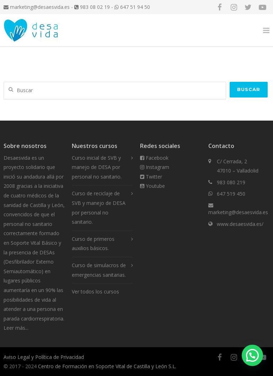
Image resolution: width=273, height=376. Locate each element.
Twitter (151, 176)
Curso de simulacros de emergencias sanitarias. (99, 270)
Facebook (154, 157)
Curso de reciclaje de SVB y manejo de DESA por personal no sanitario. (98, 207)
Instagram (154, 167)
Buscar (248, 89)
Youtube (152, 185)
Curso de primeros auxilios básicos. (93, 243)
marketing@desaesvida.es (37, 7)
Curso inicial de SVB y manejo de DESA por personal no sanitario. (97, 167)
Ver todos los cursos (95, 291)
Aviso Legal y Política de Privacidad (44, 357)
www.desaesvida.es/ (240, 224)
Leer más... (16, 327)
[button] (252, 355)
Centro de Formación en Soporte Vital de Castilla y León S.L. (107, 366)
